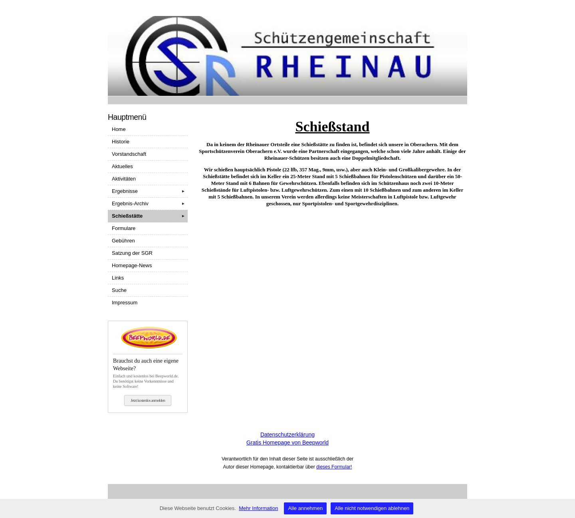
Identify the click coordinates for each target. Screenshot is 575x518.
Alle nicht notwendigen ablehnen (372, 508)
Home (119, 129)
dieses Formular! (334, 467)
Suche (119, 290)
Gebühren (123, 241)
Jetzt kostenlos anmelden (148, 400)
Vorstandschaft (129, 154)
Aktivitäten (124, 179)
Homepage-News (132, 265)
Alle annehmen (305, 508)
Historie (120, 142)
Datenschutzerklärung (287, 434)
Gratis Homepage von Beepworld (287, 442)
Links (118, 278)
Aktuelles (122, 166)
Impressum (124, 303)
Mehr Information (258, 508)
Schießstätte (150, 216)
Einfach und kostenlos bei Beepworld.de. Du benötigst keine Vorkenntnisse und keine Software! (147, 371)
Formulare (123, 228)
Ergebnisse (150, 191)
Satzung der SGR (132, 253)
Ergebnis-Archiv (150, 203)
